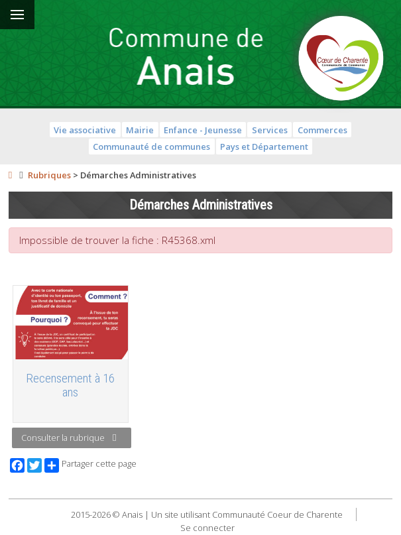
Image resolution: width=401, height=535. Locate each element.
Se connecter (207, 528)
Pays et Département (264, 146)
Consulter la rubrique (68, 438)
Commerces (322, 130)
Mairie (140, 130)
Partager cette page (90, 465)
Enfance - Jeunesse (203, 130)
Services (270, 130)
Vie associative (85, 130)
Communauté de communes (151, 146)
